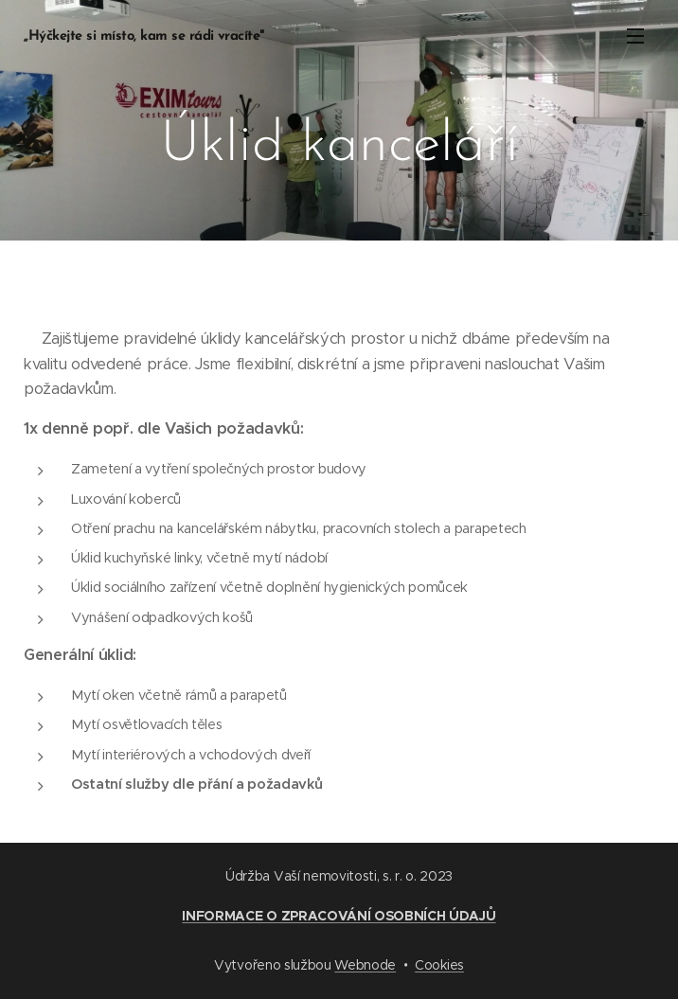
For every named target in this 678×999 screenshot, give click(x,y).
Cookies (439, 964)
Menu (635, 36)
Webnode (365, 964)
